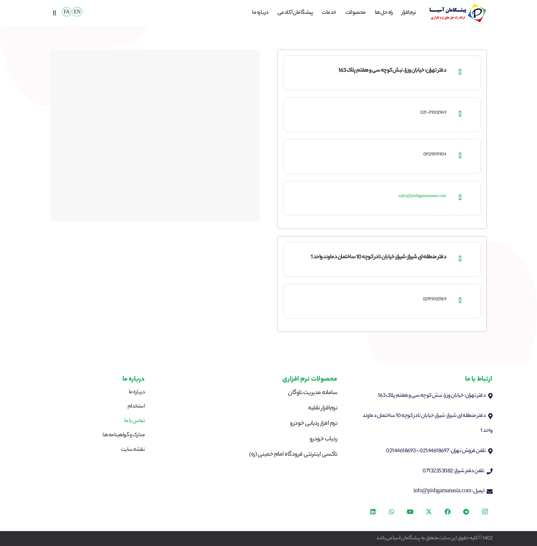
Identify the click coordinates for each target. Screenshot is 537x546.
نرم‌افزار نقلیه (322, 408)
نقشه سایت (133, 450)
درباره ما (137, 392)
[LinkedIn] (372, 511)
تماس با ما (134, 421)
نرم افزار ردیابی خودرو (313, 424)
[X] (428, 511)
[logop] (458, 13)
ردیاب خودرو (323, 439)
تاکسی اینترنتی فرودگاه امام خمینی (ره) (293, 455)
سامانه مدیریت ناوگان (312, 393)
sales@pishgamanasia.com (422, 196)
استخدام (136, 406)
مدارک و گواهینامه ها (124, 435)
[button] (54, 12)
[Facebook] (447, 511)
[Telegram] (466, 511)
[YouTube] (410, 511)
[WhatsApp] (391, 511)
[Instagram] (484, 511)
